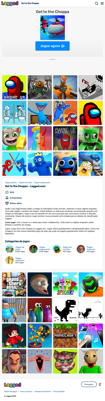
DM (100, 384)
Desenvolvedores (43, 391)
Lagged (10, 3)
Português (89, 384)
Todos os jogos (10, 391)
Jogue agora (50, 46)
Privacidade (59, 391)
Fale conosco (26, 391)
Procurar (97, 3)
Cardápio (102, 3)
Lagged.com (13, 385)
